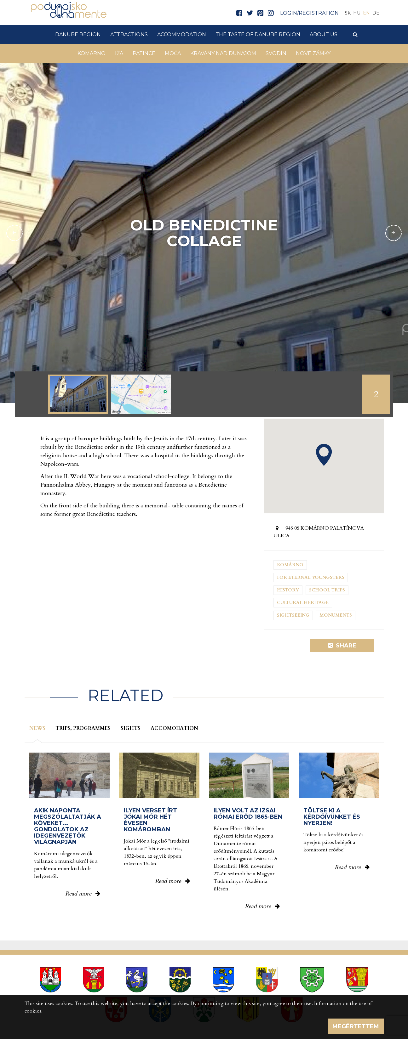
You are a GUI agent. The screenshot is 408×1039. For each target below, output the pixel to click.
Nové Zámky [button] (313, 53)
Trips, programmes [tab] (83, 728)
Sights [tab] (131, 728)
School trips (327, 590)
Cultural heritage (303, 603)
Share (342, 645)
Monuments (335, 615)
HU (356, 13)
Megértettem (355, 1026)
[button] (324, 455)
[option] (78, 394)
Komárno (290, 565)
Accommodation (181, 34)
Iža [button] (119, 53)
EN (366, 13)
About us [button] (323, 34)
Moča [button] (173, 53)
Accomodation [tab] (174, 728)
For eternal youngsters (310, 577)
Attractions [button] (129, 34)
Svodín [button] (276, 53)
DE (375, 13)
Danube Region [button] (78, 34)
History (288, 590)
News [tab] (37, 728)
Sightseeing (293, 615)
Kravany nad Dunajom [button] (223, 53)
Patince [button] (144, 53)
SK (348, 13)
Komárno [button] (92, 53)
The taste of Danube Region (257, 34)
